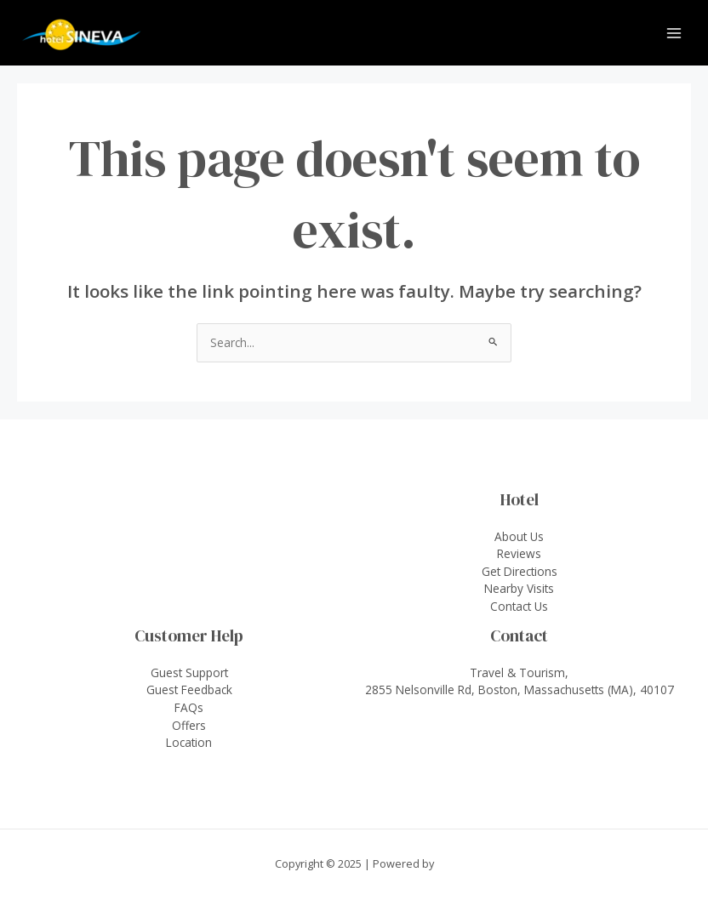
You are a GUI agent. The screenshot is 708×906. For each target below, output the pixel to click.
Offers (189, 725)
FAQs (188, 707)
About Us (519, 536)
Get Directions (519, 571)
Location (189, 742)
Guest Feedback (189, 689)
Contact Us (519, 606)
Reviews (519, 553)
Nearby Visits (519, 588)
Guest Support (189, 672)
